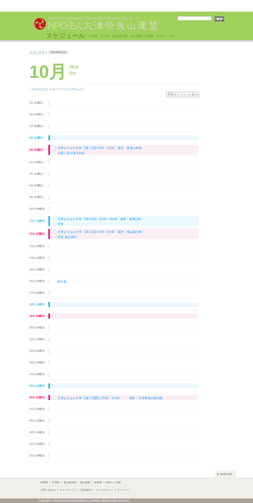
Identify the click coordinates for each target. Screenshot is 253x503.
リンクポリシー (104, 490)
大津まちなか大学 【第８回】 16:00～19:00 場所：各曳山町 (99, 219)
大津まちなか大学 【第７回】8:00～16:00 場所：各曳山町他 (99, 148)
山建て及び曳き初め (71, 153)
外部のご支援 (165, 36)
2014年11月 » (75, 89)
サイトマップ (67, 490)
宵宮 (60, 224)
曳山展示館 (119, 36)
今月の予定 (37, 52)
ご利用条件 (85, 490)
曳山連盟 (136, 36)
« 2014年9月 (37, 89)
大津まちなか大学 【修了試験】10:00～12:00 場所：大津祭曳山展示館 (110, 398)
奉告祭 (62, 281)
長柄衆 (149, 36)
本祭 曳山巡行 (66, 237)
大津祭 (105, 36)
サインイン (123, 490)
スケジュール (65, 35)
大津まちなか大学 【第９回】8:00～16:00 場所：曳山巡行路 (99, 232)
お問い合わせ (48, 490)
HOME (93, 36)
